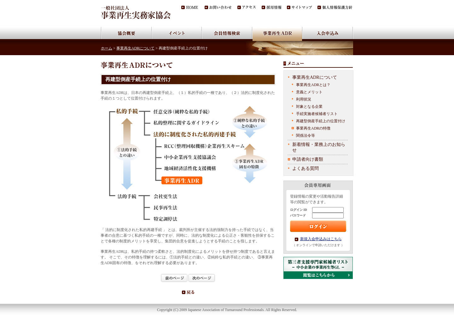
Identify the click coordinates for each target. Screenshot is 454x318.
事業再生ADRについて (135, 48)
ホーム (106, 48)
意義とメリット (309, 92)
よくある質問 (305, 168)
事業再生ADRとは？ (313, 85)
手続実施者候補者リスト (317, 114)
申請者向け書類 (307, 159)
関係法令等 (305, 135)
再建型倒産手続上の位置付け (320, 121)
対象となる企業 (309, 106)
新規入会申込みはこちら (321, 239)
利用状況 (303, 99)
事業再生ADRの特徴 (313, 128)
